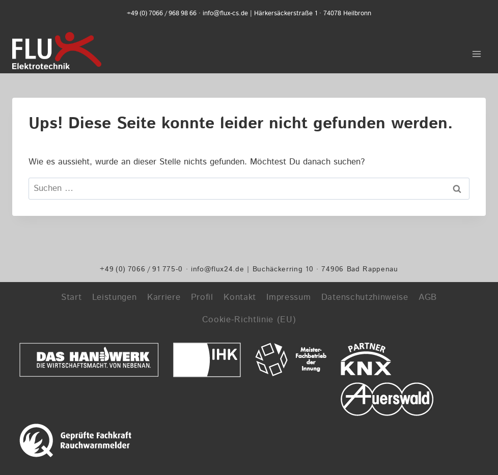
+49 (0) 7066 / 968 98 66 (162, 13)
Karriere (163, 297)
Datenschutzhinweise (364, 297)
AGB (428, 297)
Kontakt (240, 297)
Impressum (288, 297)
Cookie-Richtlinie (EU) (249, 320)
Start (71, 297)
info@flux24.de (217, 269)
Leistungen (114, 297)
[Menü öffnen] (476, 50)
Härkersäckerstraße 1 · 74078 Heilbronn (312, 13)
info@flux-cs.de (225, 13)
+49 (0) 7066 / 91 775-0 (141, 269)
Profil (202, 297)
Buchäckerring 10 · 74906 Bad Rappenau (325, 269)
